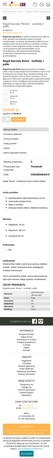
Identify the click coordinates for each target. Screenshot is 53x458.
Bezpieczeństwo (26, 334)
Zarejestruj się (26, 384)
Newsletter (26, 395)
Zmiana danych (26, 392)
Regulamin (26, 360)
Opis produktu (10, 129)
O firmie (26, 345)
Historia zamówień (26, 389)
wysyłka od (12, 113)
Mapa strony (26, 337)
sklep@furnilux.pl (29, 408)
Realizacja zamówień (26, 371)
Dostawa (26, 363)
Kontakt (26, 350)
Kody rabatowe (26, 368)
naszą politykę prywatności (30, 448)
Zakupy (26, 357)
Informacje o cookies (26, 339)
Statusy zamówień (26, 374)
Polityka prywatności (26, 342)
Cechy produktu (11, 138)
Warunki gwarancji (26, 366)
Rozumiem (26, 453)
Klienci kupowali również (15, 152)
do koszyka (18, 119)
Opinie (6, 148)
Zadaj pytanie (10, 143)
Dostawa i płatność (12, 134)
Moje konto (26, 380)
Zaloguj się (26, 387)
